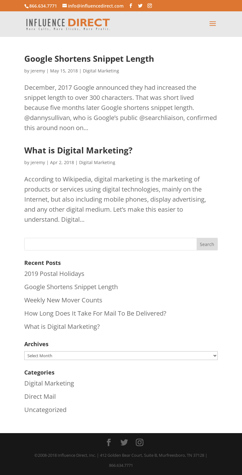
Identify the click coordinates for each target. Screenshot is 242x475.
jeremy (38, 71)
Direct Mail (40, 396)
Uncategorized (45, 409)
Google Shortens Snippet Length (89, 58)
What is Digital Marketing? (78, 150)
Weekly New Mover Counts (63, 300)
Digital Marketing (101, 71)
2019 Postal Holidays (54, 273)
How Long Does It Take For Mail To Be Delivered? (95, 313)
